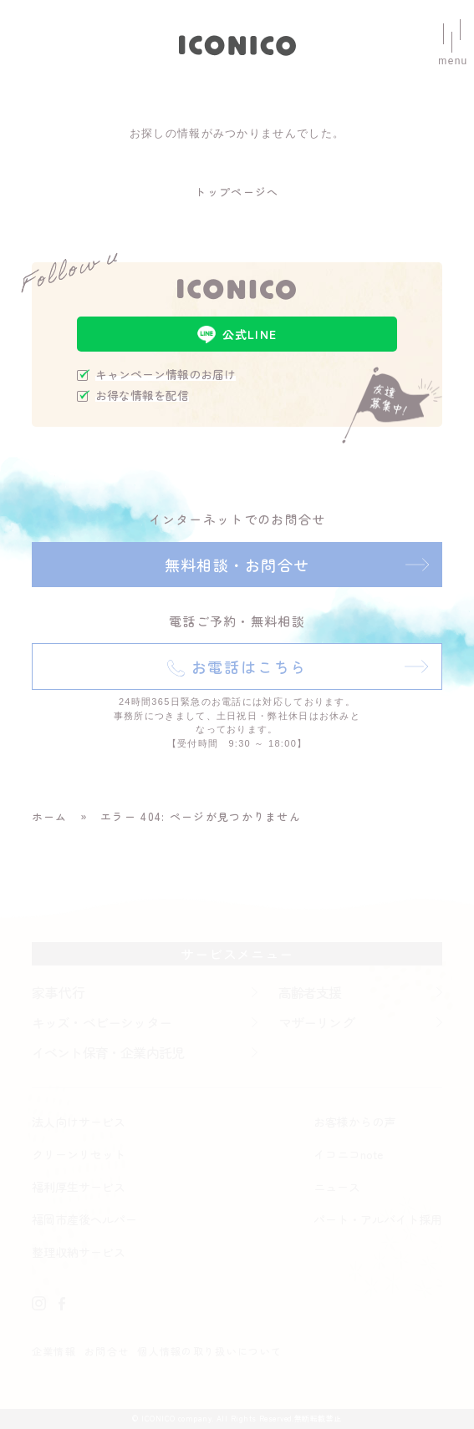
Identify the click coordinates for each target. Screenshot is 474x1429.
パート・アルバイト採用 (377, 1219)
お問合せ (106, 1351)
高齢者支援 (310, 992)
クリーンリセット (78, 1154)
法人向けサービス (78, 1121)
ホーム (50, 816)
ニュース (336, 1186)
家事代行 (58, 992)
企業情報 (54, 1351)
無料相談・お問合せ (237, 564)
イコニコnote (348, 1154)
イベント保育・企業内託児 (108, 1052)
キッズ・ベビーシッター (101, 1022)
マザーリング (316, 1022)
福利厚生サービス (78, 1186)
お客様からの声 (354, 1121)
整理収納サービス (78, 1252)
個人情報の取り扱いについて (209, 1351)
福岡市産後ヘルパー (84, 1219)
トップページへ (236, 192)
